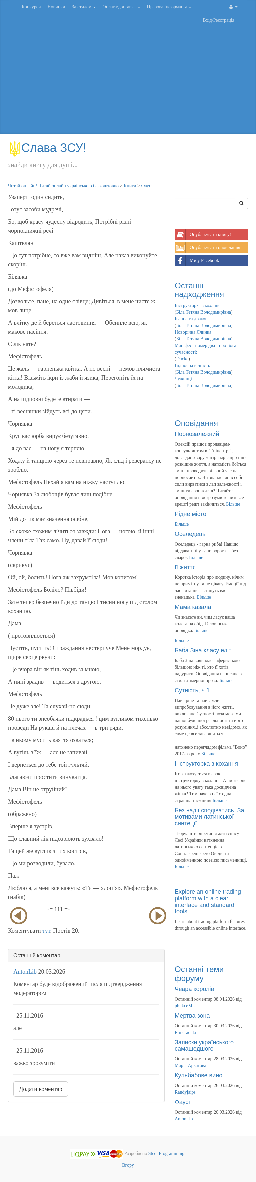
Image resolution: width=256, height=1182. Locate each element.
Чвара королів (194, 989)
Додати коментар (40, 1089)
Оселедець (190, 534)
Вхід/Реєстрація (218, 20)
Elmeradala (185, 1032)
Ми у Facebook (197, 260)
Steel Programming (166, 1153)
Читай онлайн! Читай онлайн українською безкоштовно (63, 185)
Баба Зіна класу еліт (203, 650)
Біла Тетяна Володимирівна (203, 312)
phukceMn (185, 1005)
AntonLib (25, 971)
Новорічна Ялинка (193, 332)
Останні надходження (199, 290)
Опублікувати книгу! (203, 234)
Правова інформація (169, 6)
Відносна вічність (192, 365)
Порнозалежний (197, 434)
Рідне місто (190, 514)
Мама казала (193, 607)
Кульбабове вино (198, 1075)
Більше (233, 504)
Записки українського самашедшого (204, 1045)
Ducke (182, 358)
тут (46, 930)
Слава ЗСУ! (47, 148)
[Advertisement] (128, 80)
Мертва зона (192, 1015)
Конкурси (31, 6)
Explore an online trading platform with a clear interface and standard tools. (208, 901)
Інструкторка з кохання (198, 305)
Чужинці (183, 378)
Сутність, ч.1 (192, 690)
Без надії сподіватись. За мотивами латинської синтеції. (209, 817)
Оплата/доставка (121, 6)
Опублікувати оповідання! (208, 247)
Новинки (56, 6)
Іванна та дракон (191, 318)
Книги (130, 185)
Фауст (147, 185)
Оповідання (196, 423)
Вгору (128, 1165)
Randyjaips (185, 1092)
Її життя (185, 567)
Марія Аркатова (190, 1065)
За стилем (84, 6)
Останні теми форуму (199, 973)
